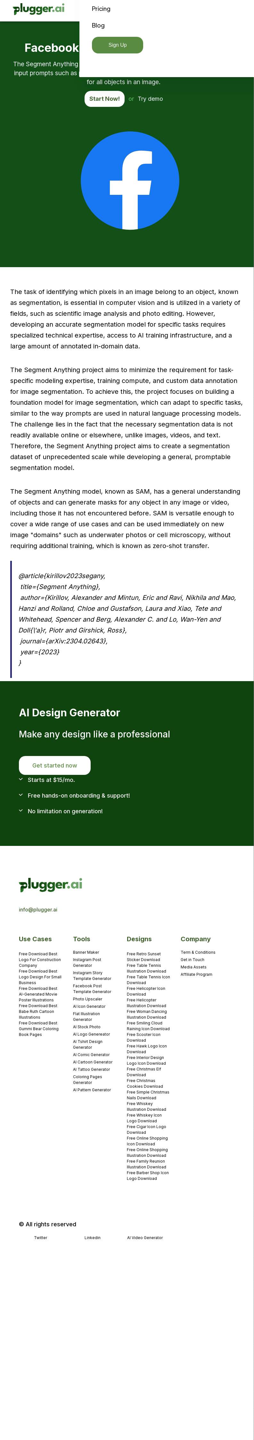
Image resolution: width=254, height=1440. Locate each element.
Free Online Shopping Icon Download (147, 1141)
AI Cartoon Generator (92, 1062)
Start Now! (104, 98)
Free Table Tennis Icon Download (148, 980)
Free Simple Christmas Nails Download (148, 1095)
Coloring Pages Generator (87, 1079)
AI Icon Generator (89, 1006)
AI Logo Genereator (91, 1034)
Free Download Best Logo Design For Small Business (40, 977)
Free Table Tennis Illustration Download (146, 968)
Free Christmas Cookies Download (145, 1083)
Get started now (54, 765)
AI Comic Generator (91, 1054)
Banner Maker (86, 952)
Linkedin (93, 1237)
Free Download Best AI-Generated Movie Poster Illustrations (38, 994)
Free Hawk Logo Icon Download (147, 1049)
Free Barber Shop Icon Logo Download (148, 1175)
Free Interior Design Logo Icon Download (146, 1060)
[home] (39, 10)
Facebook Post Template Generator (92, 988)
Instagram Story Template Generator (92, 975)
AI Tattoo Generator (91, 1069)
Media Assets (194, 967)
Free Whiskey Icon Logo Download (144, 1118)
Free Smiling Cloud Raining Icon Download (148, 1026)
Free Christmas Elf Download (144, 1072)
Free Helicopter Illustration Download (146, 1003)
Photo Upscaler (87, 999)
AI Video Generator (145, 1237)
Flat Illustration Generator (86, 1016)
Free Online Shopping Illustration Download (147, 1152)
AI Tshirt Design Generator (87, 1044)
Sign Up (118, 45)
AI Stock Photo (87, 1026)
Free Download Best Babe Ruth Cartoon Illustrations (38, 1011)
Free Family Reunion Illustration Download (146, 1164)
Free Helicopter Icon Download (146, 991)
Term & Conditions (198, 952)
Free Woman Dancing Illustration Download (147, 1014)
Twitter (40, 1237)
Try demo (150, 98)
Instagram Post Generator (87, 962)
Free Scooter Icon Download (143, 1037)
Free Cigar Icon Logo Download (146, 1129)
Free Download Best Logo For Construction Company (40, 959)
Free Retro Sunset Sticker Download (144, 956)
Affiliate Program (196, 974)
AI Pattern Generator (92, 1089)
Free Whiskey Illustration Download (146, 1106)
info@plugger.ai (38, 909)
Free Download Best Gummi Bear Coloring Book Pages (39, 1029)
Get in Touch (192, 959)
